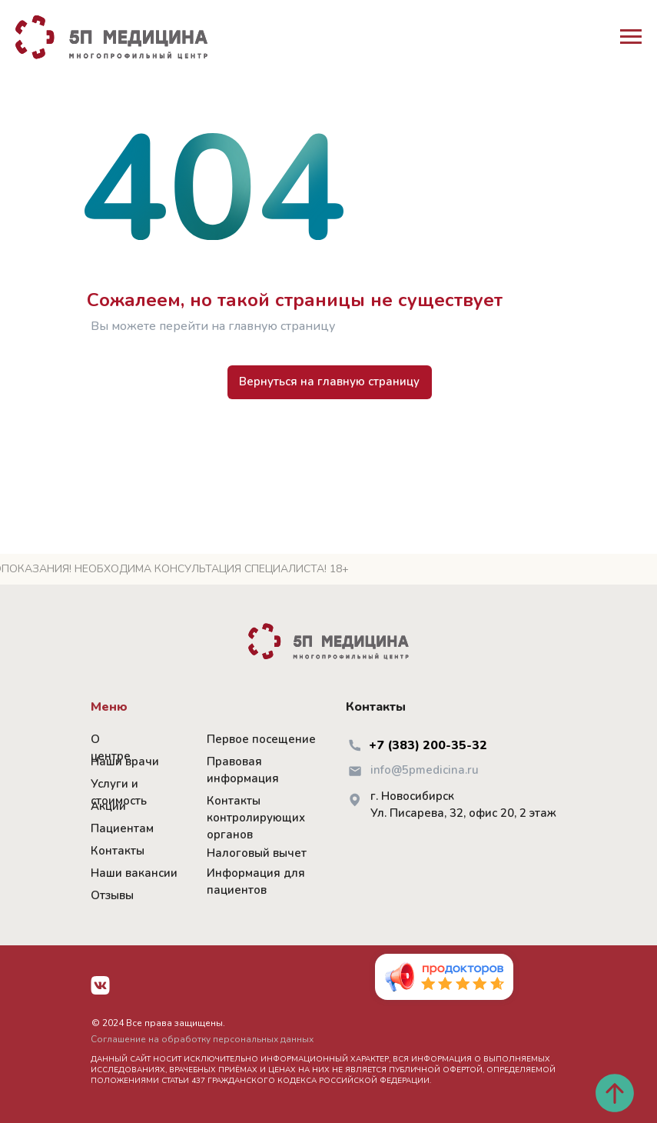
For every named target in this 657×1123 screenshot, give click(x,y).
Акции (108, 806)
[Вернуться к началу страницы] (615, 1093)
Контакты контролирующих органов (256, 817)
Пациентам (122, 828)
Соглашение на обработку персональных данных (202, 1039)
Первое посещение (261, 739)
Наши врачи (125, 761)
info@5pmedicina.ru (424, 770)
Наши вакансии (134, 873)
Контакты (117, 850)
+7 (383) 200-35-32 (428, 745)
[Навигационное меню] (631, 37)
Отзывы (112, 895)
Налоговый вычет (257, 853)
